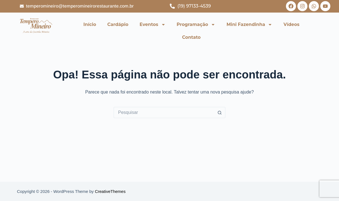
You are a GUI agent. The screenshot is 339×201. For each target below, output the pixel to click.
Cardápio (117, 24)
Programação (196, 25)
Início (89, 24)
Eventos (153, 25)
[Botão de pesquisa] (219, 112)
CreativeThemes (110, 191)
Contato (191, 37)
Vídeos (291, 24)
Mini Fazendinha (249, 25)
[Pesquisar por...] (164, 112)
